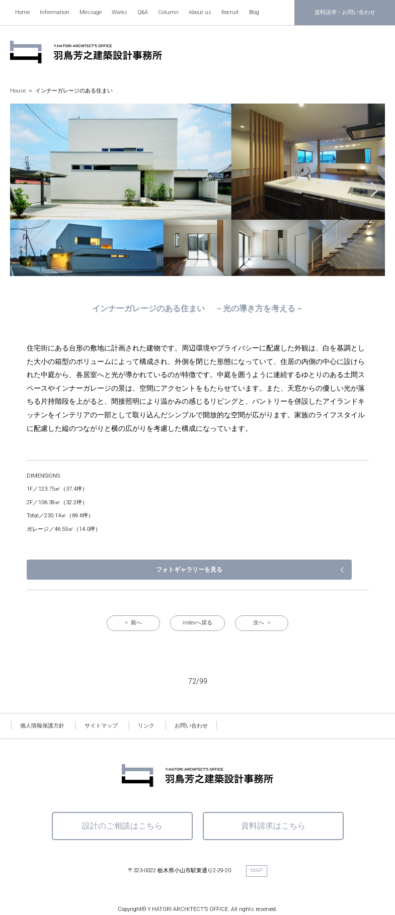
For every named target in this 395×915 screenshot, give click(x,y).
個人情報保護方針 (42, 695)
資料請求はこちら (273, 795)
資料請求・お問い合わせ (344, 12)
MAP (257, 840)
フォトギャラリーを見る (316, 538)
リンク (146, 695)
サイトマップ (101, 695)
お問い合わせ (191, 695)
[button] (372, 189)
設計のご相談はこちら (122, 795)
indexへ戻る (197, 592)
